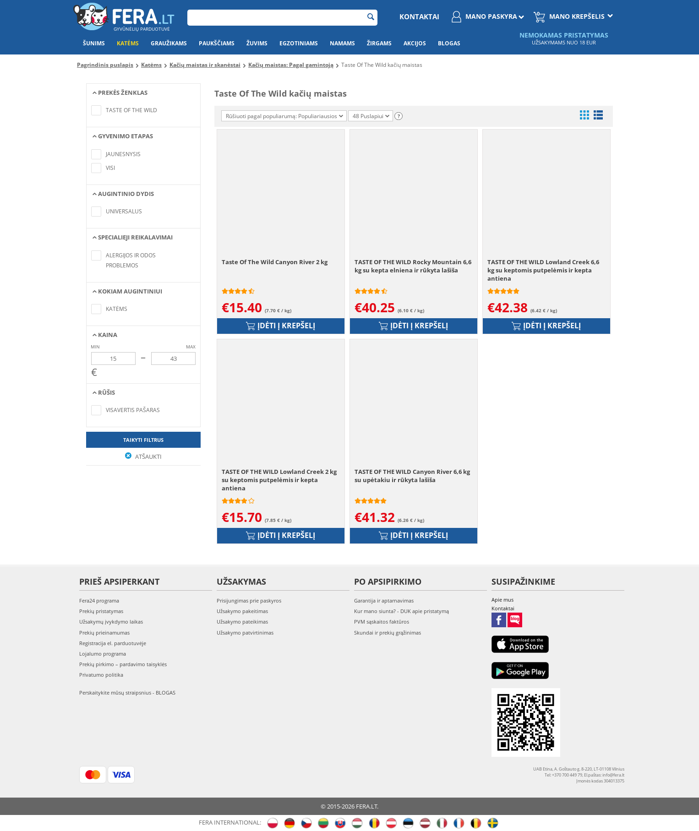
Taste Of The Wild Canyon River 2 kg (275, 262)
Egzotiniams (298, 43)
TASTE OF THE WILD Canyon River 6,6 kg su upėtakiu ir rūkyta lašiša (412, 475)
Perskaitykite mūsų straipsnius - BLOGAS (127, 692)
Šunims (94, 43)
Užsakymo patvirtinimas (245, 632)
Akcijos (415, 43)
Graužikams (169, 43)
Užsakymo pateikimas (242, 621)
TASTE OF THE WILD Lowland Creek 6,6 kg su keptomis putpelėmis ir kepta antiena (543, 270)
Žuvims (257, 43)
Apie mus (502, 599)
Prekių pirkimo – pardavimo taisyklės (123, 664)
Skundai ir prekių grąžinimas (387, 632)
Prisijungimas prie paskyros (249, 600)
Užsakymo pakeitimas (242, 611)
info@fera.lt (613, 775)
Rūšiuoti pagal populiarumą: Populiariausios (284, 116)
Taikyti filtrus (143, 439)
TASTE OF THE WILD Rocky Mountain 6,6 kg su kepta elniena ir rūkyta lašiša (413, 266)
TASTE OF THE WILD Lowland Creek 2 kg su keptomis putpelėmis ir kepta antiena (279, 479)
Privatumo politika (101, 674)
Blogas (449, 43)
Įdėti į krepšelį (280, 325)
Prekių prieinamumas (104, 632)
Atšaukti (143, 456)
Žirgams (379, 43)
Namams (342, 43)
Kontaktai (419, 16)
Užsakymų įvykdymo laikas (111, 621)
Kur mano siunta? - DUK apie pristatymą (401, 611)
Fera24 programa (99, 600)
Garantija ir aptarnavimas (384, 600)
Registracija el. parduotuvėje (112, 643)
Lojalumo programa (102, 653)
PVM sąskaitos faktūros (381, 621)
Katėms (128, 43)
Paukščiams (217, 43)
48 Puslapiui (371, 116)
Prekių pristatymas (101, 611)
